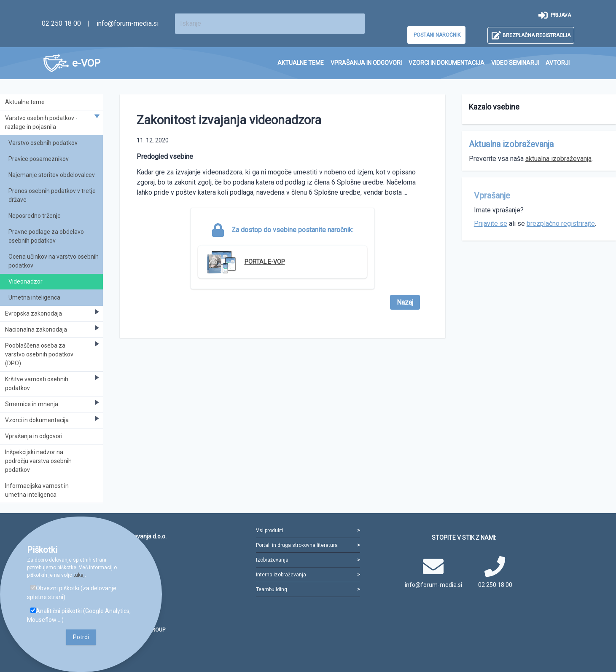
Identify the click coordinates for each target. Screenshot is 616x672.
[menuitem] (300, 63)
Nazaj (405, 302)
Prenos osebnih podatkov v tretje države (52, 195)
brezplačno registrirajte (561, 224)
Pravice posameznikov (38, 158)
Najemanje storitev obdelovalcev (51, 174)
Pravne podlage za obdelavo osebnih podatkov (46, 236)
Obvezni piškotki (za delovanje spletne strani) (71, 592)
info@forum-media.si (128, 23)
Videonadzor (25, 281)
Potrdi (81, 637)
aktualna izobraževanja (558, 159)
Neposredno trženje (34, 215)
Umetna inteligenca (34, 297)
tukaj (79, 575)
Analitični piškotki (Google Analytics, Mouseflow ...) (79, 615)
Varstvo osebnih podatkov (43, 142)
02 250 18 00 (61, 23)
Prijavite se (490, 224)
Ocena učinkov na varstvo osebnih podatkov (53, 261)
